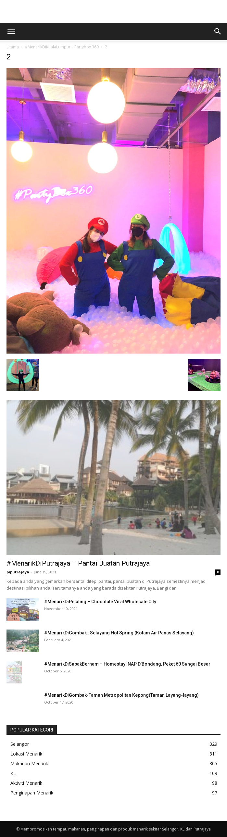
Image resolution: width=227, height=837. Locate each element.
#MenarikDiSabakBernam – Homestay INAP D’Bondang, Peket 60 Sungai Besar (127, 664)
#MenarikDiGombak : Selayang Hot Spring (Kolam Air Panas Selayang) (119, 632)
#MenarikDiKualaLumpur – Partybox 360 (62, 47)
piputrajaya (17, 571)
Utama (12, 47)
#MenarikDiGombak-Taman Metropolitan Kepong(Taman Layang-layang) (121, 695)
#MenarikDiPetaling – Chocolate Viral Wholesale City (100, 601)
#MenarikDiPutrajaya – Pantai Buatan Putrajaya (78, 563)
